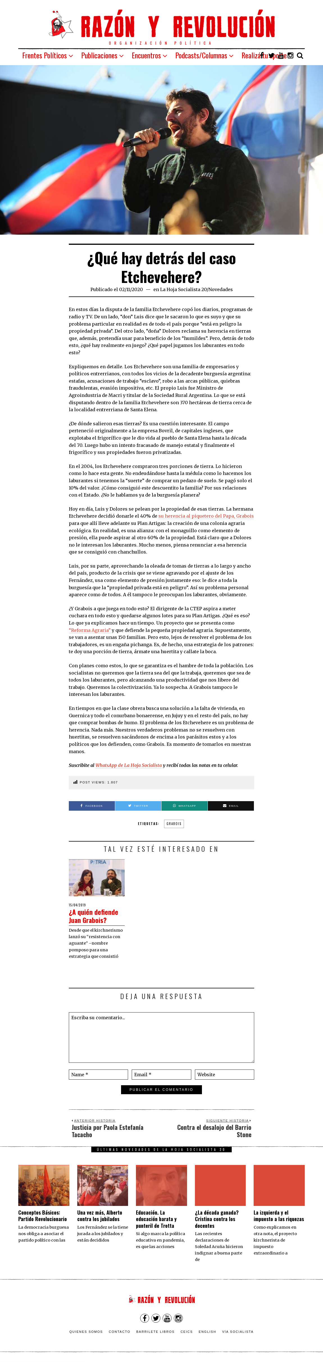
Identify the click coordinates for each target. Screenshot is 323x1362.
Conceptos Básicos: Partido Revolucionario (42, 1215)
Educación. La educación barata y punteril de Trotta (156, 1219)
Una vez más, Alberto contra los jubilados (99, 1215)
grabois (174, 823)
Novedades (220, 289)
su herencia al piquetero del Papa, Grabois (206, 516)
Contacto (119, 1331)
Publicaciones (99, 55)
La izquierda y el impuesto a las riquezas (279, 1215)
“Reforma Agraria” (90, 630)
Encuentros (146, 55)
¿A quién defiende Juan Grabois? (95, 915)
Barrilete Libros (155, 1331)
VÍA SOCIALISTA (238, 1331)
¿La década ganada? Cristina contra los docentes (217, 1219)
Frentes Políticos (44, 55)
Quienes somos (86, 1331)
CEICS (187, 1331)
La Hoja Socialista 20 (183, 289)
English (207, 1331)
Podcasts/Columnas (201, 55)
